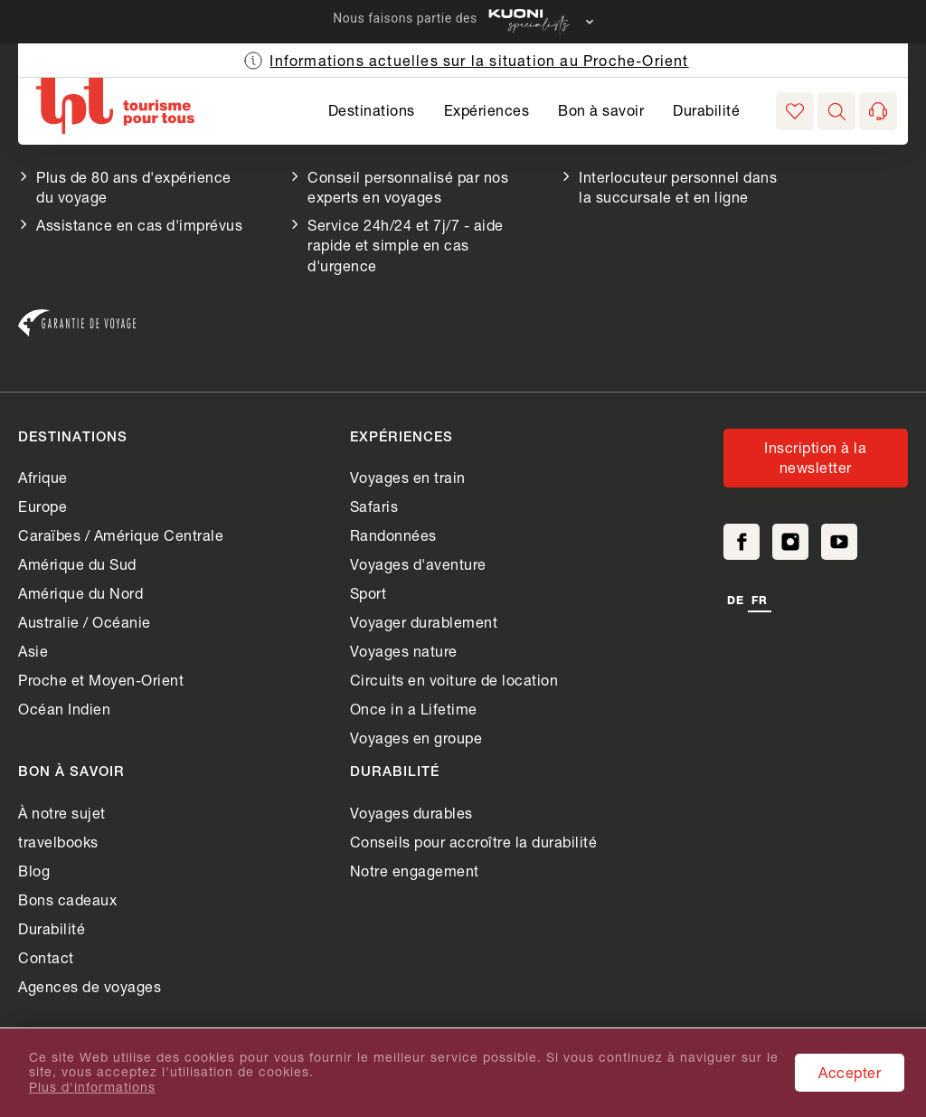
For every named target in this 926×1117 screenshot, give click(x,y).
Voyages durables (411, 812)
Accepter (849, 1072)
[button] (836, 111)
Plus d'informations (92, 1087)
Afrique (43, 477)
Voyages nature (404, 650)
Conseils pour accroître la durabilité (474, 841)
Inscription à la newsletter (815, 457)
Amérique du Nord (80, 592)
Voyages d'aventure (418, 564)
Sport (368, 592)
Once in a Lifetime (413, 708)
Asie (33, 650)
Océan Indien (64, 708)
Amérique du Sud (77, 564)
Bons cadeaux (67, 899)
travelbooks (58, 841)
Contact (46, 957)
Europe (42, 506)
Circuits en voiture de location (454, 679)
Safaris (374, 506)
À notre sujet (62, 812)
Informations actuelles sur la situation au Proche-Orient (478, 60)
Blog (34, 870)
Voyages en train (408, 477)
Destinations (371, 109)
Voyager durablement (424, 621)
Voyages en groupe (416, 737)
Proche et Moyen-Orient (101, 679)
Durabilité (706, 109)
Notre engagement (414, 870)
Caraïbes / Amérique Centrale (120, 535)
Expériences (487, 109)
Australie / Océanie (84, 621)
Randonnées (393, 535)
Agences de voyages (89, 986)
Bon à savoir (601, 109)
